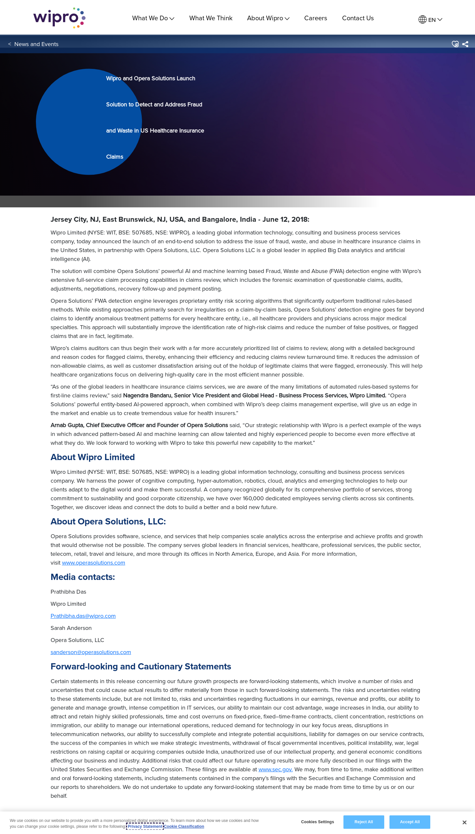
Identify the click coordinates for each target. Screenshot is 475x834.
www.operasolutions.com (93, 562)
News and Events (36, 45)
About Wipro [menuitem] (268, 18)
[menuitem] (430, 19)
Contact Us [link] (358, 18)
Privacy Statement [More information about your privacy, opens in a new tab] (145, 826)
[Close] (464, 822)
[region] (237, 822)
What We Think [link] (210, 18)
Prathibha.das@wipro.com (83, 616)
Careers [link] (315, 18)
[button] (454, 45)
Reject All (364, 822)
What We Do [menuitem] (153, 18)
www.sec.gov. (276, 769)
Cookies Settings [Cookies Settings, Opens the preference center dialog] (317, 822)
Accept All (410, 822)
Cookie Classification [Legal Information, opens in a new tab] (184, 826)
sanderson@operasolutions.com (91, 652)
